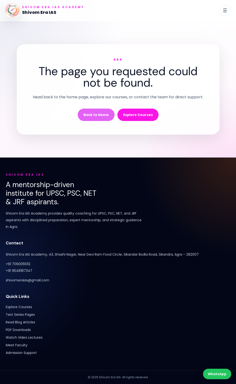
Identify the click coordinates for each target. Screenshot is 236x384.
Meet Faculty (16, 345)
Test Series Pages (20, 314)
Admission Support (21, 352)
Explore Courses (138, 114)
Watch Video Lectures (24, 337)
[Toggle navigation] (225, 10)
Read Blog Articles (20, 322)
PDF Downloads (18, 329)
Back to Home (96, 114)
